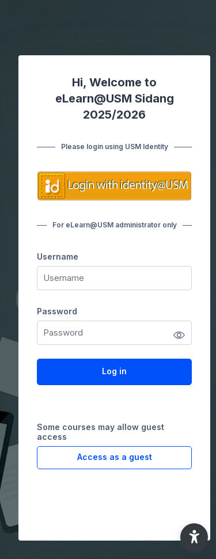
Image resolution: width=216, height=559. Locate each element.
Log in (114, 371)
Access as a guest (114, 457)
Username (57, 256)
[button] (194, 537)
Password (57, 311)
